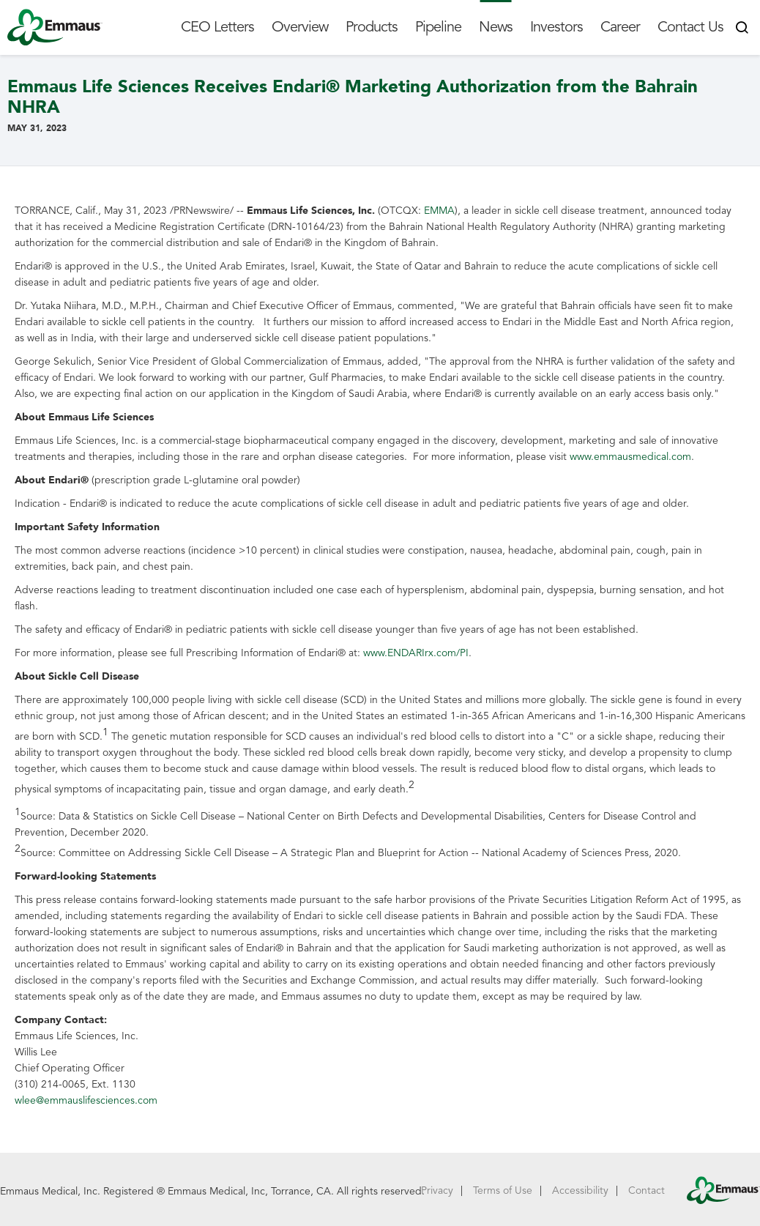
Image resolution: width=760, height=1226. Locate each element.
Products (372, 27)
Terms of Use (502, 1190)
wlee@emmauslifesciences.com (86, 1100)
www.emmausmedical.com (630, 456)
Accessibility (580, 1190)
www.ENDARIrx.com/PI (416, 653)
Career (620, 27)
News (496, 27)
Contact (646, 1190)
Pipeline (438, 27)
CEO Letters (217, 27)
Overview (300, 27)
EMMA (439, 210)
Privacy (437, 1190)
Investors (556, 27)
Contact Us (690, 27)
